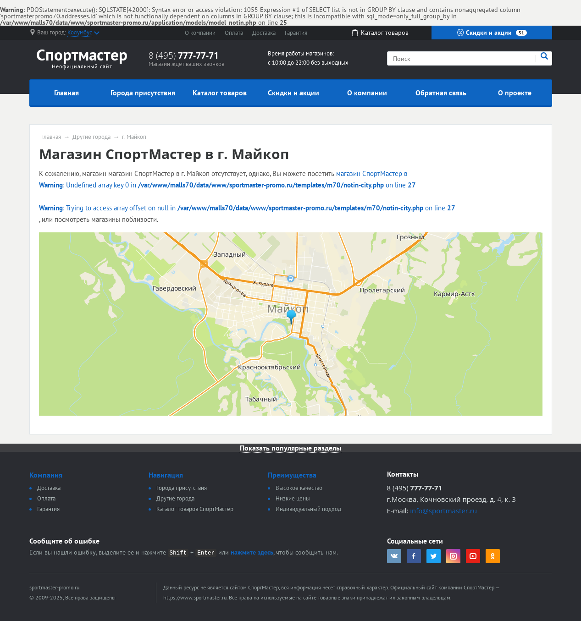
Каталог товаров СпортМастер (194, 509)
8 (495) (184, 55)
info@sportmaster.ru (443, 510)
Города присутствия (143, 92)
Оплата (234, 33)
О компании (200, 33)
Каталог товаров (220, 92)
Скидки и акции (492, 32)
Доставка (264, 33)
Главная (66, 92)
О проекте (514, 92)
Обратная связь (440, 92)
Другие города (91, 137)
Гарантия (296, 33)
